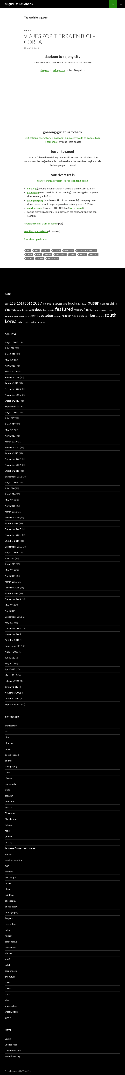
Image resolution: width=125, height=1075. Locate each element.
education (10, 801)
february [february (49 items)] (78, 309)
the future (10, 976)
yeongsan (53, 258)
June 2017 (10, 424)
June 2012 (10, 657)
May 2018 (10, 359)
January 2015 (11, 593)
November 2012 (13, 634)
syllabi (8, 965)
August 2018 (11, 342)
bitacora (9, 743)
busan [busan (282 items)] (94, 303)
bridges (9, 760)
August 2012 (11, 651)
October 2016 (12, 470)
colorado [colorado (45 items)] (19, 309)
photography (11, 912)
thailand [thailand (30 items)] (20, 322)
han (39, 255)
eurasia (8, 807)
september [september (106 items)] (87, 315)
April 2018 (10, 365)
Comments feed (13, 1050)
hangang (32, 188)
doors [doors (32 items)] (45, 310)
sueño (8, 959)
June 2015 (10, 564)
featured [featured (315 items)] (64, 309)
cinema (8, 778)
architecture (11, 725)
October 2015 (12, 540)
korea (48, 255)
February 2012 (12, 681)
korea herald (76, 207)
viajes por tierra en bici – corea (59, 39)
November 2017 (13, 394)
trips (7, 994)
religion (8, 935)
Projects (9, 918)
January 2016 (11, 523)
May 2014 (10, 605)
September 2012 (13, 646)
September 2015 (13, 546)
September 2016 (13, 476)
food (7, 830)
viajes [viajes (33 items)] (33, 322)
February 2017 (12, 447)
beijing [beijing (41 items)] (64, 303)
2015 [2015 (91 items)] (20, 303)
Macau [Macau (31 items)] (28, 316)
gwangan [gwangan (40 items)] (9, 316)
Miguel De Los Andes (19, 4)
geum (29, 255)
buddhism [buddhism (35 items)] (82, 304)
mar (7, 865)
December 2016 (13, 459)
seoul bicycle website (36, 231)
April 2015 (10, 575)
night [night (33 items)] (38, 316)
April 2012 (10, 669)
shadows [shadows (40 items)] (100, 316)
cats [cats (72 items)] (106, 303)
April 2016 (10, 505)
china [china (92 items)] (113, 303)
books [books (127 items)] (73, 303)
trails (40, 258)
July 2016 (9, 488)
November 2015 (13, 535)
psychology (10, 924)
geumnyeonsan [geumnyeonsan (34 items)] (105, 310)
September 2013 (13, 616)
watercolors (11, 1005)
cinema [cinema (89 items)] (10, 309)
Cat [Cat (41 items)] (102, 303)
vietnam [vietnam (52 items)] (40, 321)
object (8, 889)
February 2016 (12, 517)
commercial (10, 784)
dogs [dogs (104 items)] (38, 309)
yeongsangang (35, 200)
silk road (9, 953)
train (7, 982)
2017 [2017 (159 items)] (37, 303)
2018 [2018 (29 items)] (44, 304)
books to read (12, 754)
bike (36, 251)
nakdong (60, 255)
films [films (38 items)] (91, 310)
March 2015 (11, 581)
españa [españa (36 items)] (51, 310)
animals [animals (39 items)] (50, 303)
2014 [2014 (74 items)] (13, 303)
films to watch (12, 819)
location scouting (13, 859)
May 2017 (10, 430)
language (9, 854)
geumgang (33, 192)
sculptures (10, 947)
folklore (9, 824)
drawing (9, 795)
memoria (9, 871)
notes (8, 883)
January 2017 (11, 453)
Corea (57, 251)
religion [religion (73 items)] (66, 315)
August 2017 (11, 412)
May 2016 (10, 500)
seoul (30, 258)
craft (7, 789)
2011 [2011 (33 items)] (7, 304)
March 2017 (11, 441)
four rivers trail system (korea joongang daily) (62, 180)
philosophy (10, 900)
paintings (9, 895)
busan (46, 251)
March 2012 (11, 675)
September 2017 (13, 406)
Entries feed (11, 1044)
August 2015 (11, 552)
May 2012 (10, 663)
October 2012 (12, 640)
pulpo (8, 930)
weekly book (11, 1011)
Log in (8, 1038)
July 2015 (9, 558)
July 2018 (9, 348)
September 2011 (13, 704)
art (6, 731)
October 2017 (12, 400)
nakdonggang (34, 207)
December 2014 (13, 599)
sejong (93, 255)
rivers (83, 255)
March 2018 (11, 371)
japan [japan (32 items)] (16, 316)
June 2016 (10, 494)
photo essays (12, 906)
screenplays (11, 941)
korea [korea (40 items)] (21, 316)
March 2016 (11, 511)
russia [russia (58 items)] (75, 315)
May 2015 (10, 570)
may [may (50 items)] (33, 315)
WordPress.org (12, 1056)
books (8, 749)
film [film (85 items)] (86, 309)
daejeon (45, 70)
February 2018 (12, 377)
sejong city (59, 70)
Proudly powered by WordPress (19, 1071)
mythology (10, 877)
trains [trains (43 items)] (27, 322)
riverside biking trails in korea (40, 223)
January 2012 (11, 686)
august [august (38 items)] (58, 303)
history (8, 842)
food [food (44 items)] (96, 309)
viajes (27, 30)
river (72, 255)
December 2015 (13, 529)
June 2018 (10, 354)
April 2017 (10, 435)
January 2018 (11, 383)
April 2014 (10, 611)
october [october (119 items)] (47, 315)
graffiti (8, 836)
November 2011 (13, 692)
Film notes (10, 813)
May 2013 (10, 622)
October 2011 (12, 698)
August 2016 (11, 482)
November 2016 (13, 465)
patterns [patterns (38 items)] (57, 316)
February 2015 (12, 587)
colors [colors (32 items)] (27, 310)
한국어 (8, 1017)
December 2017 (13, 389)
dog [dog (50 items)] (32, 309)
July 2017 (9, 418)
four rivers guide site (35, 239)
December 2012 (13, 628)
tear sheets (11, 970)
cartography (11, 766)
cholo (7, 772)
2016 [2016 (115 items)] (28, 303)
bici (28, 251)
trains (8, 988)
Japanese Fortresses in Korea (20, 848)
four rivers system (86, 251)
